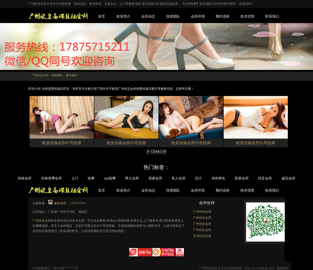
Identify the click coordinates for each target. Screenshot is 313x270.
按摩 (86, 178)
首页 (101, 16)
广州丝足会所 (40, 75)
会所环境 (198, 16)
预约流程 (223, 16)
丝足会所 (272, 178)
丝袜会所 (16, 178)
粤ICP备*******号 (65, 268)
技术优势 (247, 16)
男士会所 (131, 178)
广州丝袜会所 (202, 211)
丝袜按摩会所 (44, 178)
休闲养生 (223, 178)
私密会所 (248, 178)
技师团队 (173, 16)
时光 (75, 230)
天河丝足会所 (202, 235)
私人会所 (180, 178)
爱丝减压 (71, 75)
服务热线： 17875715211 (67, 203)
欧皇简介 (123, 16)
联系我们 (272, 16)
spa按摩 (107, 178)
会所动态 (148, 16)
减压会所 (297, 178)
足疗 (201, 178)
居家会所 (155, 178)
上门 (68, 178)
